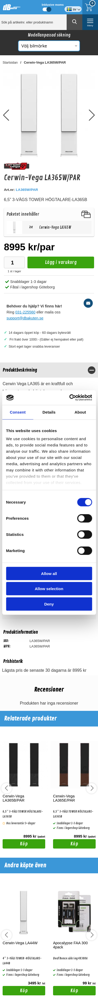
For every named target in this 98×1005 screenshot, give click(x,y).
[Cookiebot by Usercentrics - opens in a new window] (70, 397)
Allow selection (49, 588)
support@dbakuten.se (25, 318)
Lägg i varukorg (52, 263)
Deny (49, 604)
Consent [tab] (18, 412)
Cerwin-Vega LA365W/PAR (45, 62)
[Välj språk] (73, 7)
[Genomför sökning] (74, 22)
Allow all (49, 573)
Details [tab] (49, 412)
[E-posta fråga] (88, 303)
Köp (15, 845)
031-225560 (25, 312)
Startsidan (10, 62)
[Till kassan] (90, 7)
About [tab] (80, 412)
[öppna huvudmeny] (90, 22)
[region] (49, 370)
